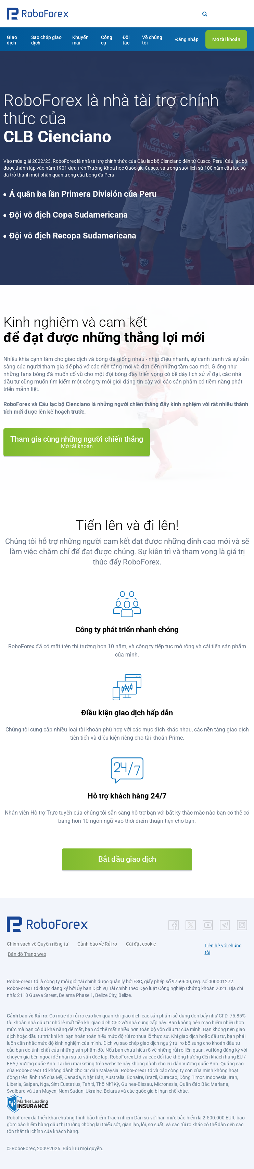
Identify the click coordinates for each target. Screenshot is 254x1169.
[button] (37, 14)
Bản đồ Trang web (27, 954)
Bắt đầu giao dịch (127, 859)
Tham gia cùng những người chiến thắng (76, 442)
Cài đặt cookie (141, 944)
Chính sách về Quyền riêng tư (37, 944)
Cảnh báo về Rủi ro (97, 944)
